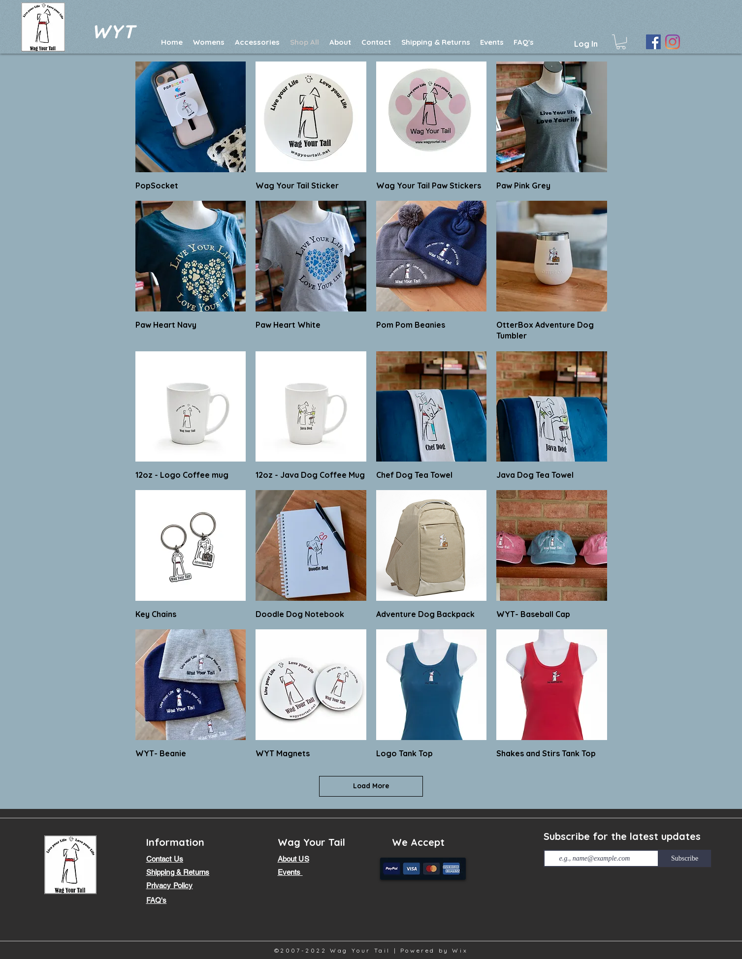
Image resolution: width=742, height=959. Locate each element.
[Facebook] (653, 41)
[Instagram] (672, 41)
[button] (621, 41)
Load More (371, 785)
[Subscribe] (685, 858)
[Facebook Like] (565, 879)
